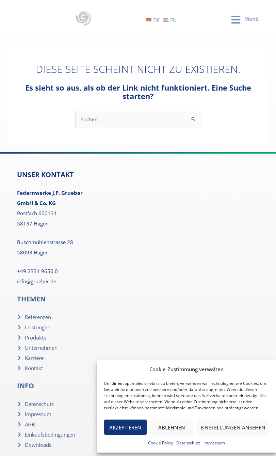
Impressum (214, 443)
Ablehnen (171, 427)
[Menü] (236, 20)
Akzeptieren (125, 427)
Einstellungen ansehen (232, 427)
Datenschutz (188, 443)
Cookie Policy (160, 443)
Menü (251, 18)
